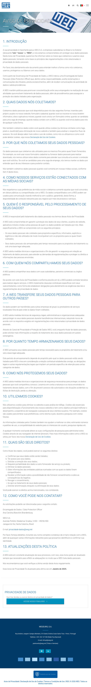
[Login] (69, 5)
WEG (5, 5)
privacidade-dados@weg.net (20, 529)
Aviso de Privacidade (11, 681)
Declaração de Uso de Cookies (42, 137)
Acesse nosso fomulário (34, 601)
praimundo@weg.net (39, 643)
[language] (82, 5)
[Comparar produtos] (73, 5)
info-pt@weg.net (48, 640)
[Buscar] (77, 5)
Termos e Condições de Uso (54, 681)
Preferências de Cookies (48, 674)
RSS (67, 681)
